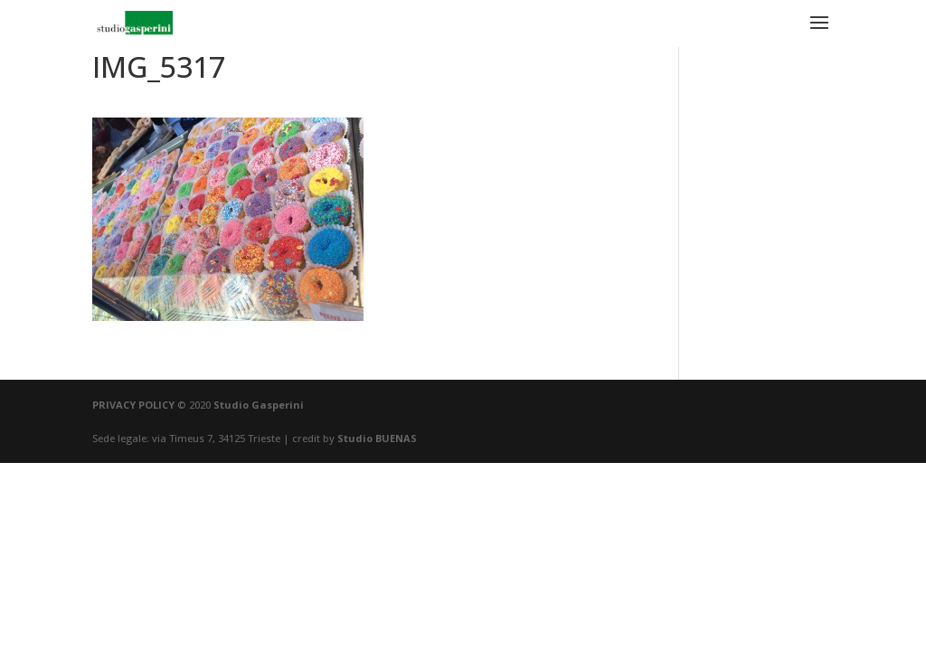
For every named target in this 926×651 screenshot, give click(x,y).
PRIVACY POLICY (133, 404)
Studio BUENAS (377, 438)
